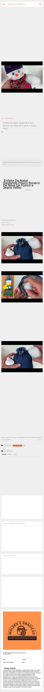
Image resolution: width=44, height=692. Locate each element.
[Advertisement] (22, 21)
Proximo (40, 440)
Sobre (23, 662)
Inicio (4, 659)
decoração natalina (9, 118)
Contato (24, 659)
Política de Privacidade (8, 662)
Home (2, 118)
